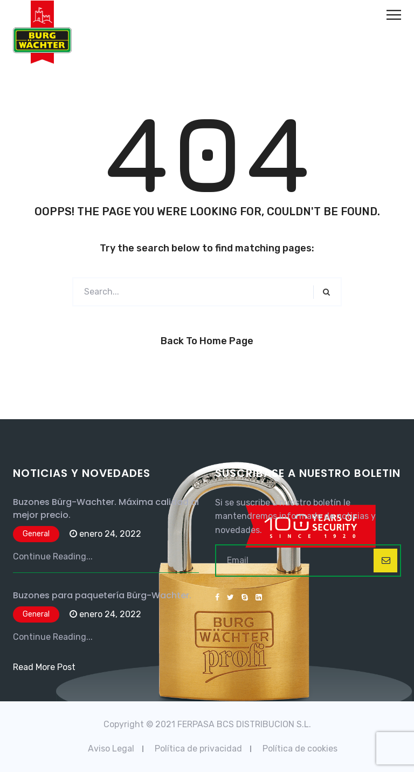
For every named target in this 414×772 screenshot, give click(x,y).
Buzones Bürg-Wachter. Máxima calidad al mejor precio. (106, 508)
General (36, 533)
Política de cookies (300, 748)
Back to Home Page (207, 341)
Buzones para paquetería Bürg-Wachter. (102, 595)
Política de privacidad (198, 748)
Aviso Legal (111, 748)
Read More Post (44, 667)
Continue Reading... (53, 556)
